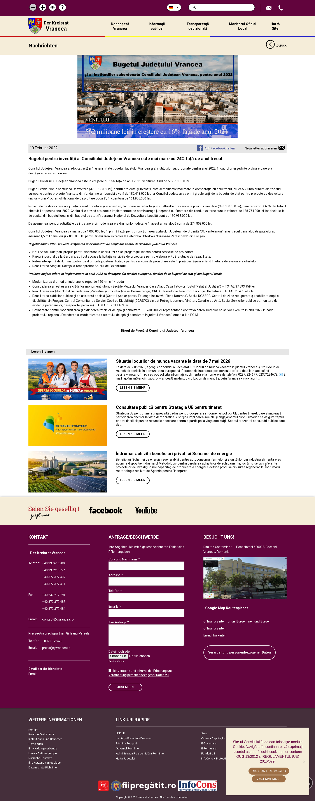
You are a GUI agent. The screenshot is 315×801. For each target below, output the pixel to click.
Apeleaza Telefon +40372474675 (281, 8)
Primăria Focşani (126, 743)
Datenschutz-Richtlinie (42, 767)
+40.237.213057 (53, 570)
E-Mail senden (269, 8)
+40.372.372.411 (53, 584)
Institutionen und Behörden (45, 738)
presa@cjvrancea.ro (56, 648)
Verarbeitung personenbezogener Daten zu (138, 674)
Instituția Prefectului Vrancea (134, 738)
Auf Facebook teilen (220, 148)
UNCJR (120, 733)
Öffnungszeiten (214, 628)
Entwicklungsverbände (42, 748)
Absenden (125, 687)
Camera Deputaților (213, 738)
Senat (204, 733)
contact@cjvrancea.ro (58, 619)
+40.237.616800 (53, 563)
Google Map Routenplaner (226, 608)
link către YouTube (146, 510)
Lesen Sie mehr (132, 387)
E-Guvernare (208, 743)
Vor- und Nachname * (124, 559)
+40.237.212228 (53, 595)
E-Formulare (208, 748)
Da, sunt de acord (269, 771)
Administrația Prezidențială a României (140, 753)
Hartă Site (275, 26)
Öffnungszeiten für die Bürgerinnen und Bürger (236, 621)
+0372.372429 (52, 641)
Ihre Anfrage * (118, 622)
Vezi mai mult (268, 778)
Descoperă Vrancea (120, 26)
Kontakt (33, 729)
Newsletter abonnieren (261, 148)
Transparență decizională (198, 26)
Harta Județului (125, 758)
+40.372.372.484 (53, 608)
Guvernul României (127, 748)
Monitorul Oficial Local (242, 26)
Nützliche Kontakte (40, 757)
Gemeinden (35, 743)
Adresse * (115, 575)
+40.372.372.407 (53, 577)
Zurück (276, 45)
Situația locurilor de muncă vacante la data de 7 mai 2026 (173, 361)
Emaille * (114, 606)
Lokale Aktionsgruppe (42, 753)
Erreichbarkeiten (214, 635)
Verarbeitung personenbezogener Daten (239, 652)
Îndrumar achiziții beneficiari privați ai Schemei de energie (174, 453)
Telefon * (115, 591)
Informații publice (157, 26)
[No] (304, 761)
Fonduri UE (208, 753)
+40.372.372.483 (53, 601)
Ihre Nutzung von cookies (44, 762)
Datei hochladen (119, 651)
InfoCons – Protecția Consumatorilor (224, 758)
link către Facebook (105, 510)
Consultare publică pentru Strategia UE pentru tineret (169, 407)
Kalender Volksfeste (41, 734)
